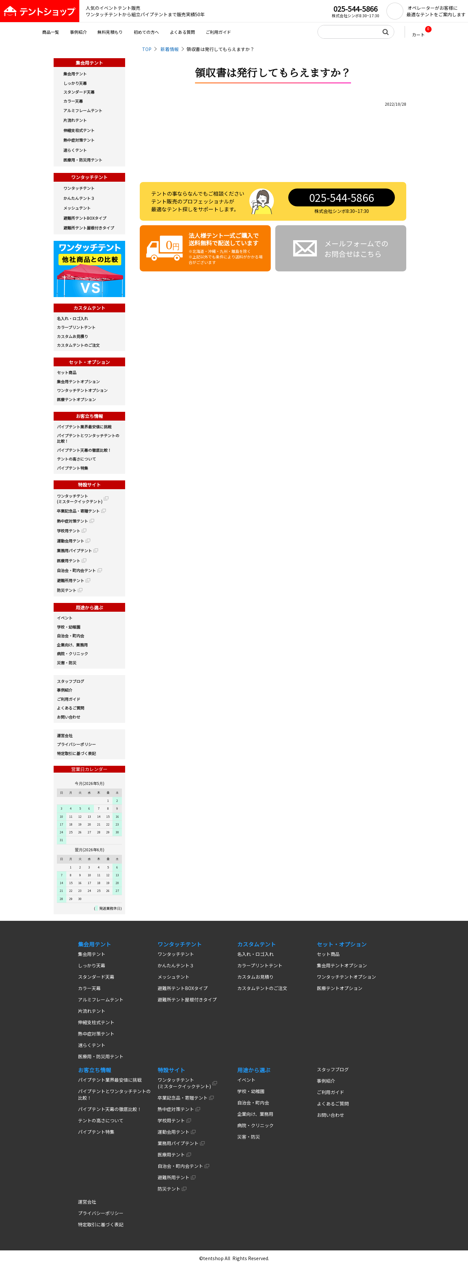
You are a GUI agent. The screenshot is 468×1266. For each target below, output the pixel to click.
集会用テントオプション (78, 381)
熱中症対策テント (79, 140)
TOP (146, 49)
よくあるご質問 (70, 708)
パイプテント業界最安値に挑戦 (84, 426)
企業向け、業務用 (72, 644)
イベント (64, 617)
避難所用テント (70, 580)
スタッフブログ (70, 681)
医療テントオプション (76, 399)
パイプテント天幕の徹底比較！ (84, 450)
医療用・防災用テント (82, 160)
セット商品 (66, 372)
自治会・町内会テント (76, 570)
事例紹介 (78, 32)
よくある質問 (182, 32)
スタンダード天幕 (79, 92)
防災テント (66, 590)
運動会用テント (70, 540)
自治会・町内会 (70, 635)
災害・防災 (66, 662)
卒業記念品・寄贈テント (78, 511)
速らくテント (75, 150)
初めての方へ (146, 32)
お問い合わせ (68, 717)
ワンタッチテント (79, 188)
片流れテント (75, 120)
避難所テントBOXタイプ (84, 218)
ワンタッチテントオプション (82, 390)
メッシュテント (77, 208)
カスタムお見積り (72, 336)
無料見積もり (110, 32)
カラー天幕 (73, 101)
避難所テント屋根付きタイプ (88, 227)
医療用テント (68, 560)
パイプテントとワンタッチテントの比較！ (88, 438)
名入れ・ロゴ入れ (72, 318)
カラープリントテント (76, 327)
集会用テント (75, 73)
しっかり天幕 (75, 83)
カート (422, 32)
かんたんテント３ (79, 198)
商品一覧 (50, 32)
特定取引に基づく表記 (76, 753)
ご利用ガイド (218, 32)
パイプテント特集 (72, 468)
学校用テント (68, 530)
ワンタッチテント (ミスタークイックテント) (79, 498)
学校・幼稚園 (68, 627)
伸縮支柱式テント (79, 130)
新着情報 (170, 49)
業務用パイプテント (74, 550)
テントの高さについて (76, 459)
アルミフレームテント (82, 110)
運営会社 (64, 735)
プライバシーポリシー (76, 744)
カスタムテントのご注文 (78, 345)
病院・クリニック (72, 653)
